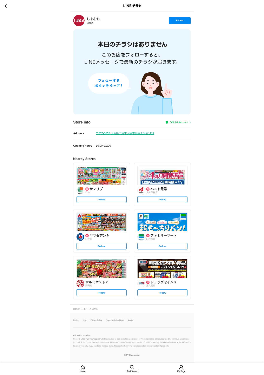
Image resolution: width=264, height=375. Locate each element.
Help (85, 320)
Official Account (179, 122)
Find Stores (132, 371)
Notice (76, 320)
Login (130, 320)
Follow (179, 21)
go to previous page (6, 6)
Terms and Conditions (115, 320)
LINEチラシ (132, 6)
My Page (181, 371)
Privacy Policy (96, 320)
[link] (79, 20)
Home (83, 371)
